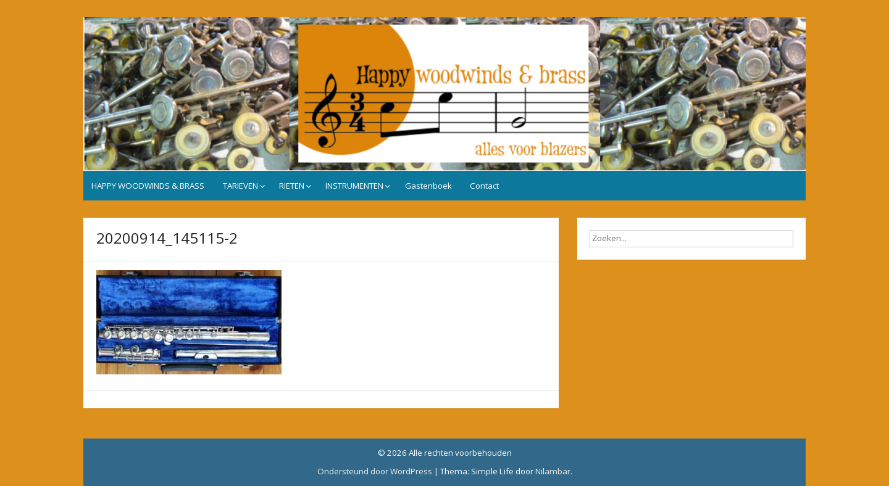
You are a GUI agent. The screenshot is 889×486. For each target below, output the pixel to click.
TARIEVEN (240, 185)
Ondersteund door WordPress (374, 471)
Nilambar (552, 471)
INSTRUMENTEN (354, 185)
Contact (484, 185)
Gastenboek (428, 185)
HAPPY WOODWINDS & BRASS (147, 185)
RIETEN (291, 185)
